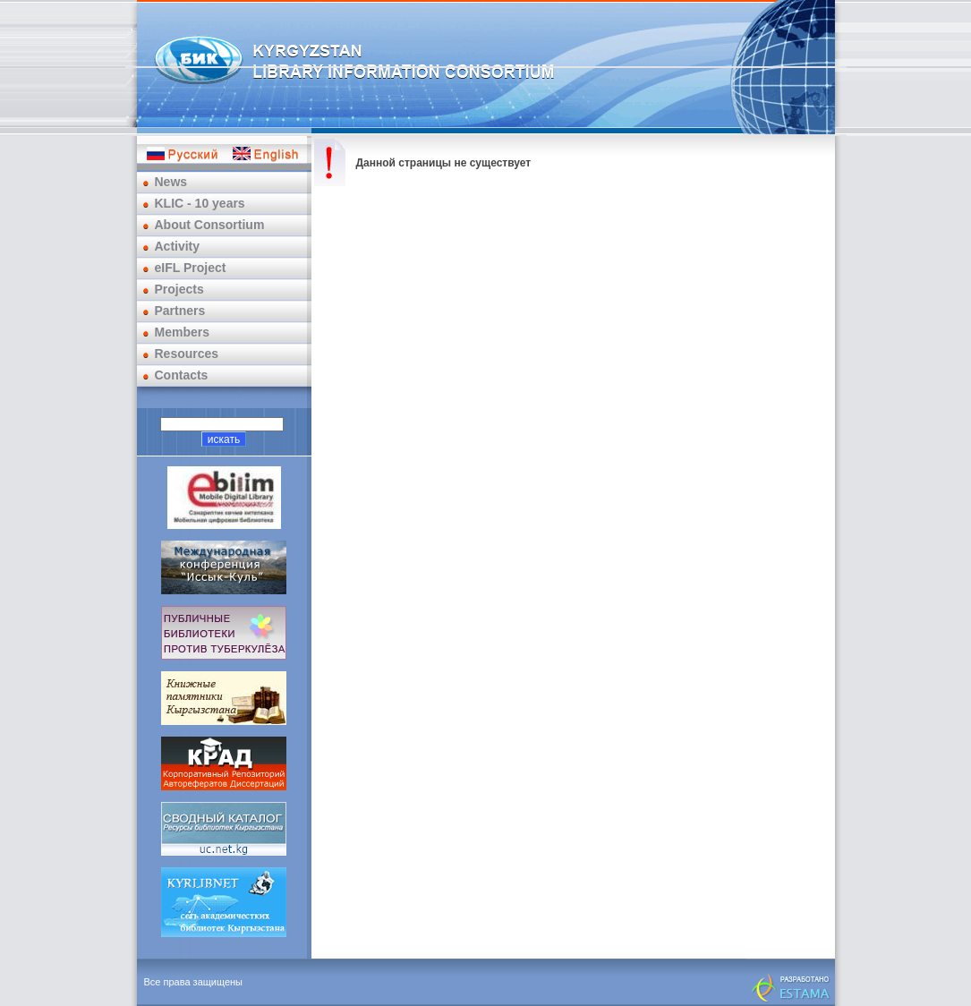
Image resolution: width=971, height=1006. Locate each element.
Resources (187, 353)
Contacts (182, 375)
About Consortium (210, 224)
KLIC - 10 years (200, 203)
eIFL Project (190, 267)
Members (182, 332)
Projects (179, 289)
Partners (180, 310)
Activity (177, 246)
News (171, 182)
